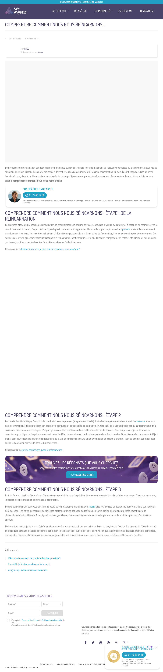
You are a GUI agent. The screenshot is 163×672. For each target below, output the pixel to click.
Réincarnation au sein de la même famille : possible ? (34, 558)
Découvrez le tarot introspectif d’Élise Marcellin (81, 2)
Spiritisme (15, 39)
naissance (140, 421)
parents (126, 229)
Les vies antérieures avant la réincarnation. (41, 450)
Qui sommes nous (46, 664)
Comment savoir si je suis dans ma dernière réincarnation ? (50, 249)
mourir (92, 506)
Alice (26, 48)
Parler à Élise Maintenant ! (38, 189)
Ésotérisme (125, 11)
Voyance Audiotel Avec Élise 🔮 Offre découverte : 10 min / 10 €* (138, 648)
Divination (146, 11)
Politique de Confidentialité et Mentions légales (95, 664)
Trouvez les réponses (81, 474)
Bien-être (80, 11)
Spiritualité (32, 39)
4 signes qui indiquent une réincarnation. (28, 570)
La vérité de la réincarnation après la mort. (29, 564)
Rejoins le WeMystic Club (66, 664)
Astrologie (59, 11)
